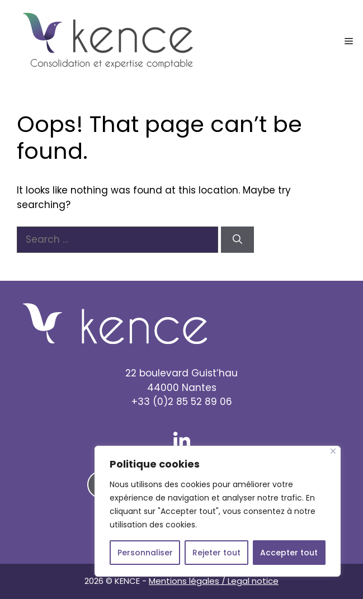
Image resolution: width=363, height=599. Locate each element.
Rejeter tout (216, 552)
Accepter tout (289, 552)
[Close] (333, 451)
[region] (218, 511)
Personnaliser (145, 552)
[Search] (237, 240)
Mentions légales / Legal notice (214, 581)
